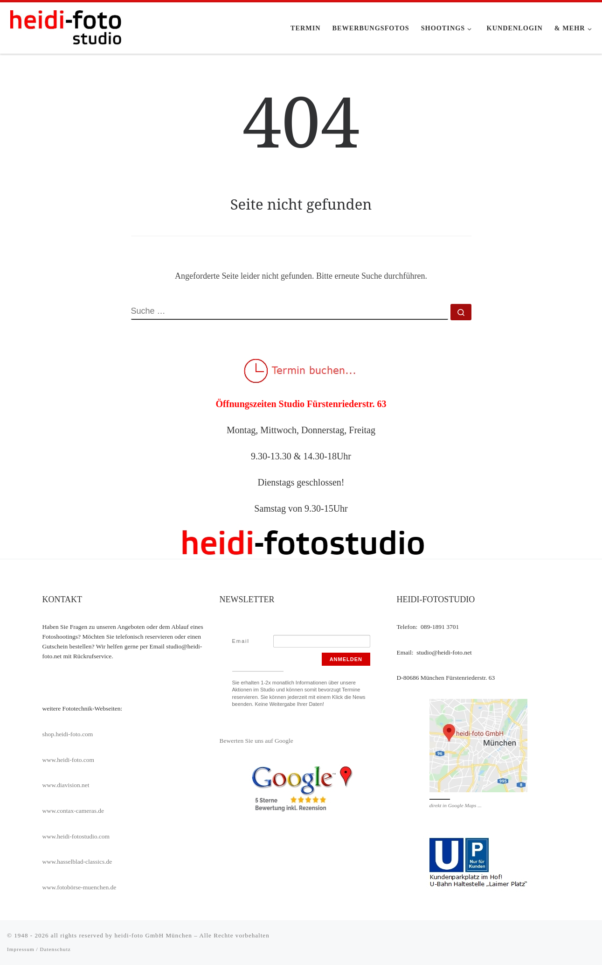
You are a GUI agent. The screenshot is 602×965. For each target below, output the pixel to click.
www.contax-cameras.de (73, 810)
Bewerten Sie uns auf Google (256, 740)
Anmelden (346, 659)
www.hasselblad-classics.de (77, 861)
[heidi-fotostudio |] (65, 26)
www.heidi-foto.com (68, 759)
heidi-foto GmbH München (154, 935)
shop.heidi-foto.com (67, 734)
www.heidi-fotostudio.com (76, 836)
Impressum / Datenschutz (39, 949)
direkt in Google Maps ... (455, 805)
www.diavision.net (66, 785)
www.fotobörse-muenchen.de (79, 887)
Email (241, 641)
